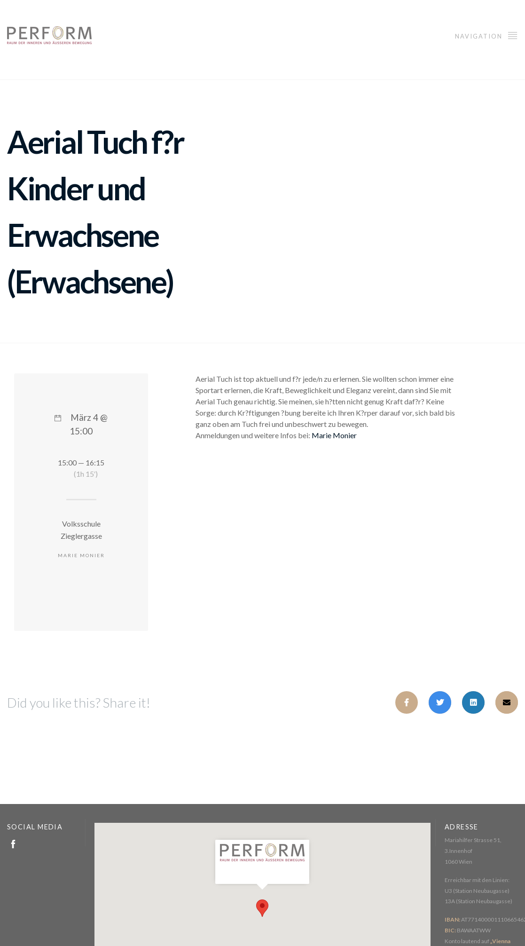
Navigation (486, 35)
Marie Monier (334, 435)
